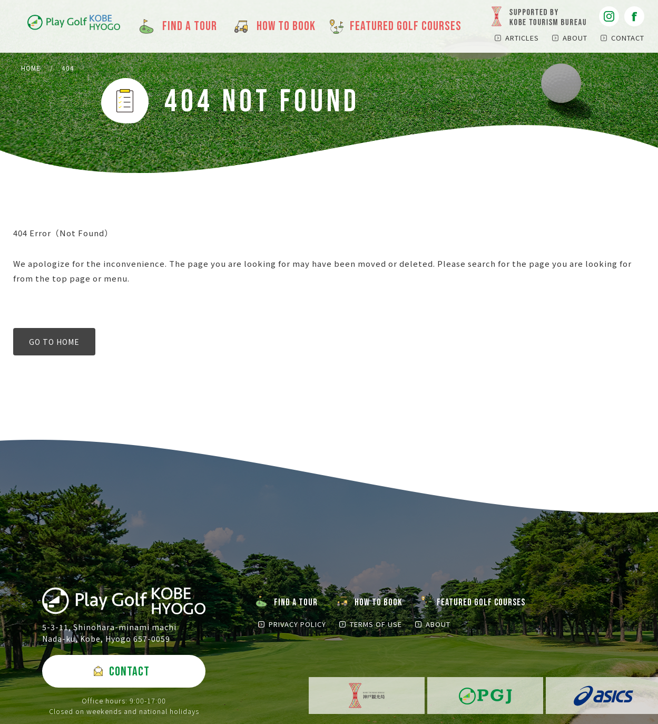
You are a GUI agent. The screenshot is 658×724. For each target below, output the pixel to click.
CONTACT (627, 38)
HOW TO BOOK (378, 602)
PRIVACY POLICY (297, 624)
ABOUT (575, 38)
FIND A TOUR (296, 602)
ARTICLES (522, 38)
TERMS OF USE (376, 624)
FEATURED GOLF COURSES (481, 602)
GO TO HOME (54, 341)
